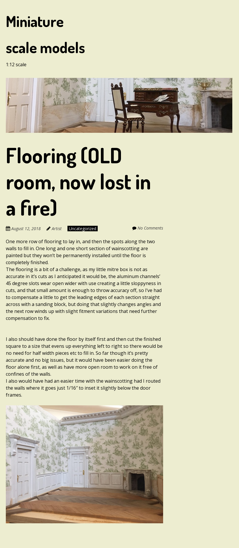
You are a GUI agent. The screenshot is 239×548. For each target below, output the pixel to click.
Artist (57, 228)
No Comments (150, 228)
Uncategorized (82, 228)
